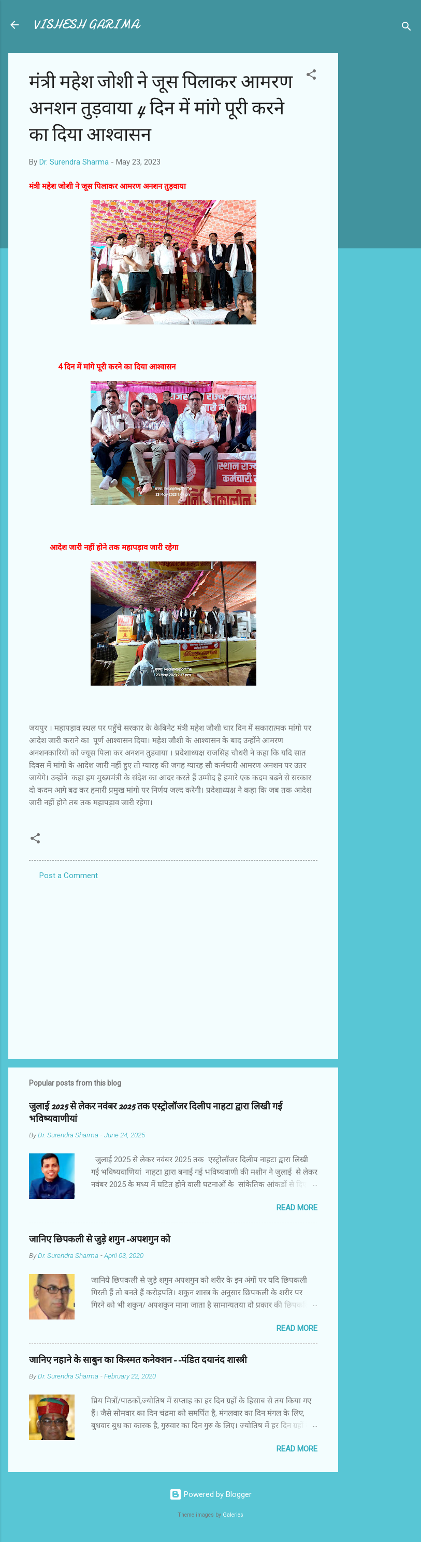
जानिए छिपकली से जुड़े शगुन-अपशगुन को (99, 1239)
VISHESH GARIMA (86, 24)
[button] (311, 76)
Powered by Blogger (210, 1494)
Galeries (233, 1514)
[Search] (406, 28)
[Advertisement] (379, 208)
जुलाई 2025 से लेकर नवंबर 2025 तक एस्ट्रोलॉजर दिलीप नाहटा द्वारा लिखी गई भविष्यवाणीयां (155, 1112)
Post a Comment (68, 875)
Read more (297, 1207)
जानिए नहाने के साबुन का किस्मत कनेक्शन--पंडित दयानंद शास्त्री (138, 1360)
